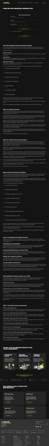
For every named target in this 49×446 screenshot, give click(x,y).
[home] (6, 3)
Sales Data (3, 440)
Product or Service (12, 16)
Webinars (26, 440)
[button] (20, 2)
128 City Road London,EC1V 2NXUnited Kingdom (4, 426)
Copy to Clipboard (24, 36)
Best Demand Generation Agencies (17, 440)
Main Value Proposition (13, 24)
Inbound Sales (3, 439)
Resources (38, 439)
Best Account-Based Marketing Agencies (18, 444)
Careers (38, 440)
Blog (25, 439)
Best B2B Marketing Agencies (16, 445)
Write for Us (26, 444)
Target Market (12, 20)
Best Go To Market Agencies (16, 439)
